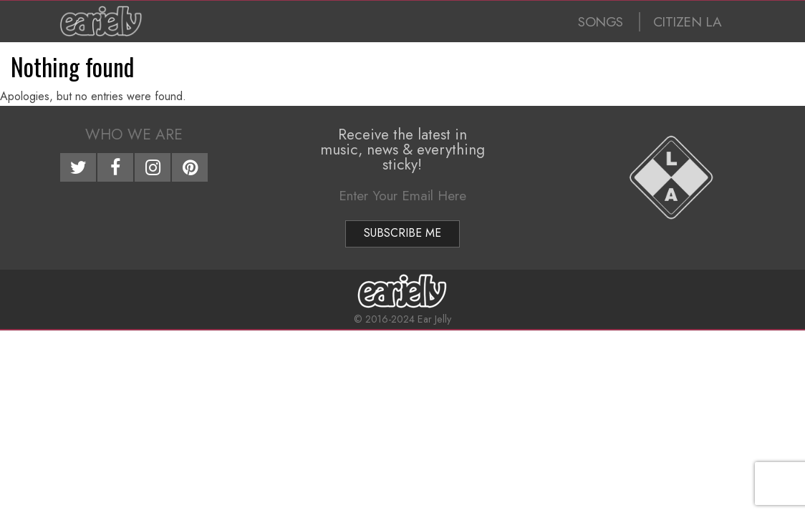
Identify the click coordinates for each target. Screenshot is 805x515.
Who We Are (134, 134)
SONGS (600, 21)
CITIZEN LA (687, 21)
